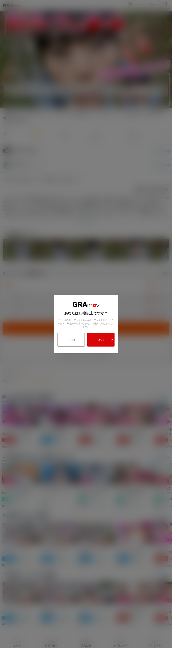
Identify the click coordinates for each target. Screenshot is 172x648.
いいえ (75, 340)
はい (105, 340)
